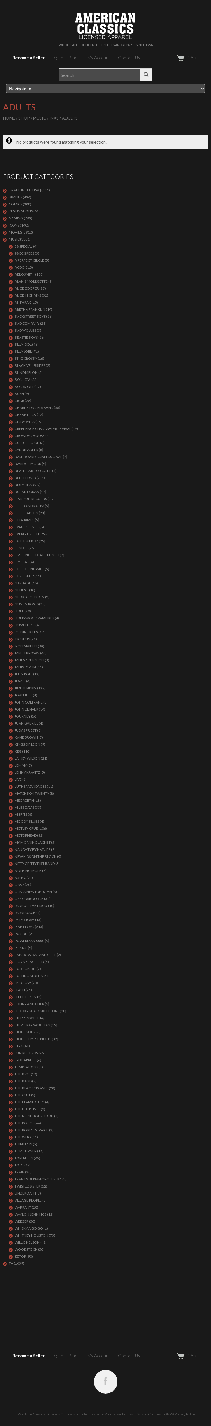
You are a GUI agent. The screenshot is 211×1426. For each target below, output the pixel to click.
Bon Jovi (23, 379)
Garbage (23, 583)
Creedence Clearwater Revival (43, 428)
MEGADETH (24, 800)
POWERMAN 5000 (29, 940)
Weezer (21, 1221)
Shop (74, 57)
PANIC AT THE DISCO (31, 905)
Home (9, 117)
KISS (18, 751)
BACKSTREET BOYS (30, 316)
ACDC (19, 267)
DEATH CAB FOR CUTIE (33, 471)
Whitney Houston (31, 1235)
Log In (57, 57)
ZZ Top (20, 1256)
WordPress (113, 1414)
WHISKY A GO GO (29, 1228)
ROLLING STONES (29, 976)
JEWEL (20, 681)
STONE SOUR (25, 1032)
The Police (24, 1123)
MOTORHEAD (26, 835)
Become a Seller (28, 57)
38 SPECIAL (23, 246)
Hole (19, 611)
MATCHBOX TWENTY (32, 793)
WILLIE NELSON (27, 1242)
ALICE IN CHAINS (28, 295)
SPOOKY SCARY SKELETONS (37, 1011)
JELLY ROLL (23, 674)
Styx (19, 1046)
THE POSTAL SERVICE (32, 1130)
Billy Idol (23, 344)
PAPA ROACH (25, 912)
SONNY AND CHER (29, 1004)
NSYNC (20, 877)
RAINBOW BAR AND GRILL (35, 955)
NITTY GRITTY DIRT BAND (35, 863)
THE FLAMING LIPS (29, 1102)
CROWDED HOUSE (30, 435)
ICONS (14, 225)
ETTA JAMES (24, 520)
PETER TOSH (24, 919)
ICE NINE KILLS (26, 632)
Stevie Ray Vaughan (32, 1025)
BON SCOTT (24, 386)
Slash (20, 990)
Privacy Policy (184, 1414)
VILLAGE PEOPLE (28, 1200)
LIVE (18, 779)
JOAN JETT (23, 695)
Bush (19, 393)
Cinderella (25, 421)
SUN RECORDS (26, 1053)
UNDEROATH (25, 1193)
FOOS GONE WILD (29, 569)
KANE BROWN (26, 737)
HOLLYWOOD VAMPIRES (34, 618)
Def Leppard (25, 478)
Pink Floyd (24, 926)
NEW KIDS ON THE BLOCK (35, 856)
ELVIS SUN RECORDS (31, 499)
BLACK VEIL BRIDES (30, 365)
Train (20, 1172)
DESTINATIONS (21, 211)
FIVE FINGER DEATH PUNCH (37, 555)
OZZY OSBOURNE (29, 898)
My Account (98, 57)
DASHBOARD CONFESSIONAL (38, 456)
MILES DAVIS (24, 807)
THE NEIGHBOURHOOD (34, 1116)
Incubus (22, 639)
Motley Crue (26, 828)
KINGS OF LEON (27, 744)
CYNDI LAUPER (26, 449)
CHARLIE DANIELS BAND (34, 407)
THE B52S (22, 1074)
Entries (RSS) (131, 1414)
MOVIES (15, 232)
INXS (54, 117)
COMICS (15, 204)
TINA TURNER (26, 1151)
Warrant (23, 1207)
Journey (22, 716)
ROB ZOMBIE (25, 969)
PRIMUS (21, 948)
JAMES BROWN (27, 653)
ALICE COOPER (27, 288)
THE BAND (23, 1081)
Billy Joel (23, 351)
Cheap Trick (25, 414)
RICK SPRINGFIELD (29, 962)
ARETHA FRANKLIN (30, 309)
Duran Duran (27, 492)
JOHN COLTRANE (29, 702)
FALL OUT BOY (26, 541)
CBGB (19, 400)
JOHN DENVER (26, 709)
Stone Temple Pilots (33, 1039)
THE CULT (22, 1095)
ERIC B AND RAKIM (29, 506)
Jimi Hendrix (26, 688)
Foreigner (24, 576)
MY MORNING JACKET (33, 842)
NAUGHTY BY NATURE (33, 849)
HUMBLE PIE (25, 625)
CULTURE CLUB (27, 442)
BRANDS (15, 197)
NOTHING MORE (28, 870)
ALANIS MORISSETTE (31, 281)
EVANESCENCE (27, 527)
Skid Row (23, 983)
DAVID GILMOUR (28, 463)
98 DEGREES (24, 253)
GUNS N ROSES (27, 604)
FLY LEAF (22, 562)
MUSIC (39, 117)
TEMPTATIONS (26, 1067)
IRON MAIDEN (26, 646)
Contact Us (129, 57)
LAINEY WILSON (27, 758)
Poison (21, 933)
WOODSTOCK (26, 1249)
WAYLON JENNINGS (30, 1214)
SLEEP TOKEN (26, 997)
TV (11, 1263)
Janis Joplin (25, 667)
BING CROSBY (26, 358)
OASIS (19, 884)
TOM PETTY (24, 1158)
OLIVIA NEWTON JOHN (33, 891)
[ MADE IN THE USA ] (25, 190)
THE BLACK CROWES (31, 1088)
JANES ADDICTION (29, 660)
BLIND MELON (26, 372)
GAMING (16, 218)
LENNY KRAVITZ (27, 772)
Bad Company (27, 323)
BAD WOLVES (25, 330)
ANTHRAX (23, 302)
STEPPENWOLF (27, 1018)
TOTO (19, 1165)
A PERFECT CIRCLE (29, 260)
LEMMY (21, 765)
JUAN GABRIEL (26, 723)
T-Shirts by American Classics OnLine (44, 1414)
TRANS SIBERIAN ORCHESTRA (38, 1179)
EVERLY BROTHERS (30, 534)
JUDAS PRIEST (26, 730)
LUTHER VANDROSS (30, 786)
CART (173, 57)
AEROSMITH (24, 274)
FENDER (21, 548)
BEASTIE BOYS (26, 337)
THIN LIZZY (23, 1144)
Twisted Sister (27, 1186)
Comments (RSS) (161, 1414)
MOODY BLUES (27, 821)
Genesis (21, 590)
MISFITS (21, 814)
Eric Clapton (26, 513)
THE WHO (23, 1137)
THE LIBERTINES (27, 1109)
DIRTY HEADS (25, 485)
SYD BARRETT (25, 1060)
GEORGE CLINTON (29, 597)
